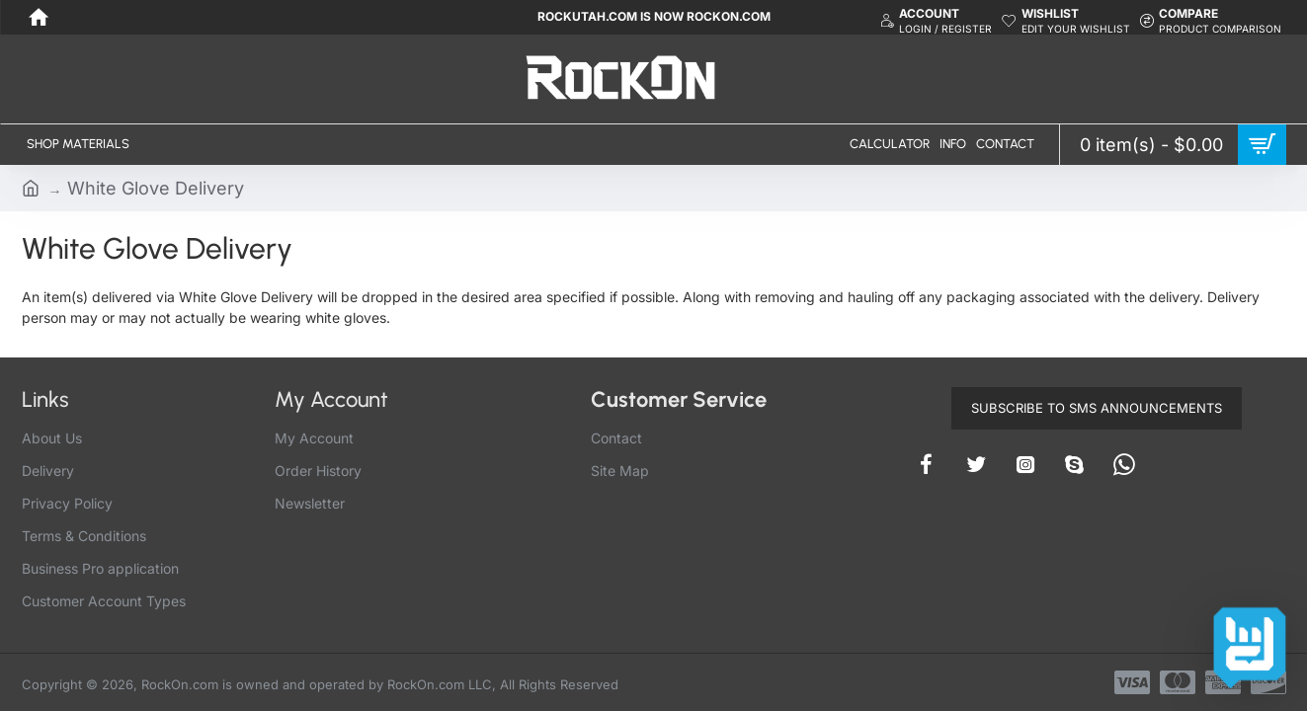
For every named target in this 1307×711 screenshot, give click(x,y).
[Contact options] (1249, 643)
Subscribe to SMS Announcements (1096, 408)
